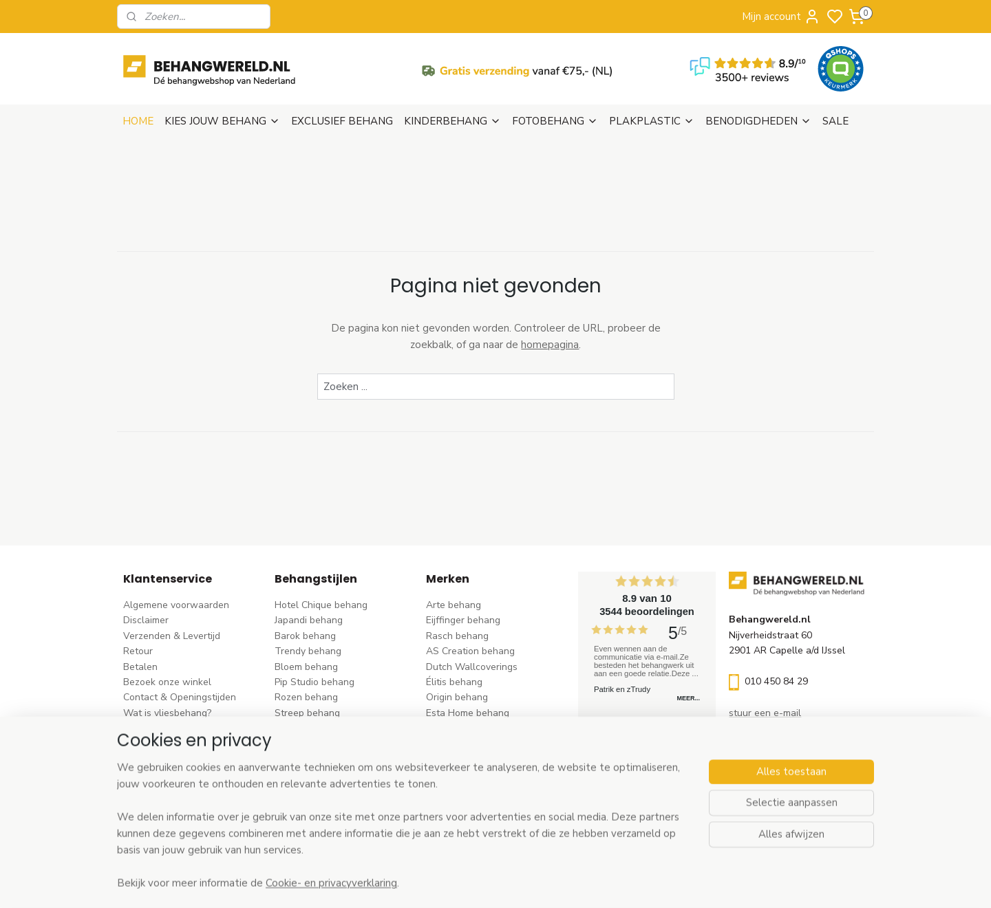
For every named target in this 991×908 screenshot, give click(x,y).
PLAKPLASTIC (651, 121)
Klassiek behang (310, 743)
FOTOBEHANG (555, 121)
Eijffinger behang (463, 620)
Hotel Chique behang (321, 605)
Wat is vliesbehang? (167, 713)
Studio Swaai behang (473, 805)
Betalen (140, 666)
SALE (835, 121)
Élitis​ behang (454, 682)
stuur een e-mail (765, 713)
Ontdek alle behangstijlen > (342, 821)
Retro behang (304, 790)
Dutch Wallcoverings (472, 666)
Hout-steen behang (318, 774)
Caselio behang (460, 774)
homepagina (550, 345)
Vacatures (145, 759)
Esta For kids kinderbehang (485, 728)
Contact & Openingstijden (179, 697)
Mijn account (781, 16)
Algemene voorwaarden (176, 605)
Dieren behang (307, 805)
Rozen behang (306, 697)
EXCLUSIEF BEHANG (342, 121)
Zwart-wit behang (315, 759)
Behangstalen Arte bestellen (187, 728)
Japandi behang (309, 620)
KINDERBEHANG (452, 121)
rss (581, 883)
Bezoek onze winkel (167, 682)
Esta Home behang (467, 713)
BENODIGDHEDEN (758, 121)
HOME (137, 121)
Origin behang (457, 697)
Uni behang (300, 728)
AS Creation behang (470, 651)
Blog (133, 743)
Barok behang (305, 635)
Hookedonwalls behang (478, 743)
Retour (138, 651)
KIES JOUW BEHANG (222, 121)
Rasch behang (457, 635)
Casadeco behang (465, 790)
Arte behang (453, 605)
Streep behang (307, 713)
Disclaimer (146, 620)
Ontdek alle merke (470, 821)
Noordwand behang (469, 759)
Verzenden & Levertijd (171, 635)
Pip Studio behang (314, 682)
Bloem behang (306, 666)
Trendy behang (308, 651)
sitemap (557, 883)
